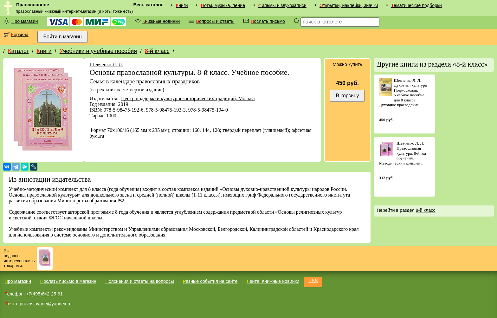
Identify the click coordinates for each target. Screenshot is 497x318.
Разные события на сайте (210, 281)
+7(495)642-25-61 (44, 293)
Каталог (18, 51)
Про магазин (24, 21)
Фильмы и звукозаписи (282, 5)
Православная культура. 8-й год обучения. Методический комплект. (402, 155)
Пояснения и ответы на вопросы (140, 281)
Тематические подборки (416, 5)
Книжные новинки (161, 21)
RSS (313, 280)
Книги (182, 5)
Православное (32, 4)
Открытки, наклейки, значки (349, 5)
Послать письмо (268, 21)
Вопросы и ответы (215, 21)
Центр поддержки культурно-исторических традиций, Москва (188, 98)
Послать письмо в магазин (68, 281)
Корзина (20, 34)
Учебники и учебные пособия (98, 51)
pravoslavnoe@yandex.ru (45, 303)
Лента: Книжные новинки (273, 281)
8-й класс (157, 51)
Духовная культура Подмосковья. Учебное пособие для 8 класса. (410, 92)
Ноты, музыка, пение (223, 5)
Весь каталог (148, 4)
